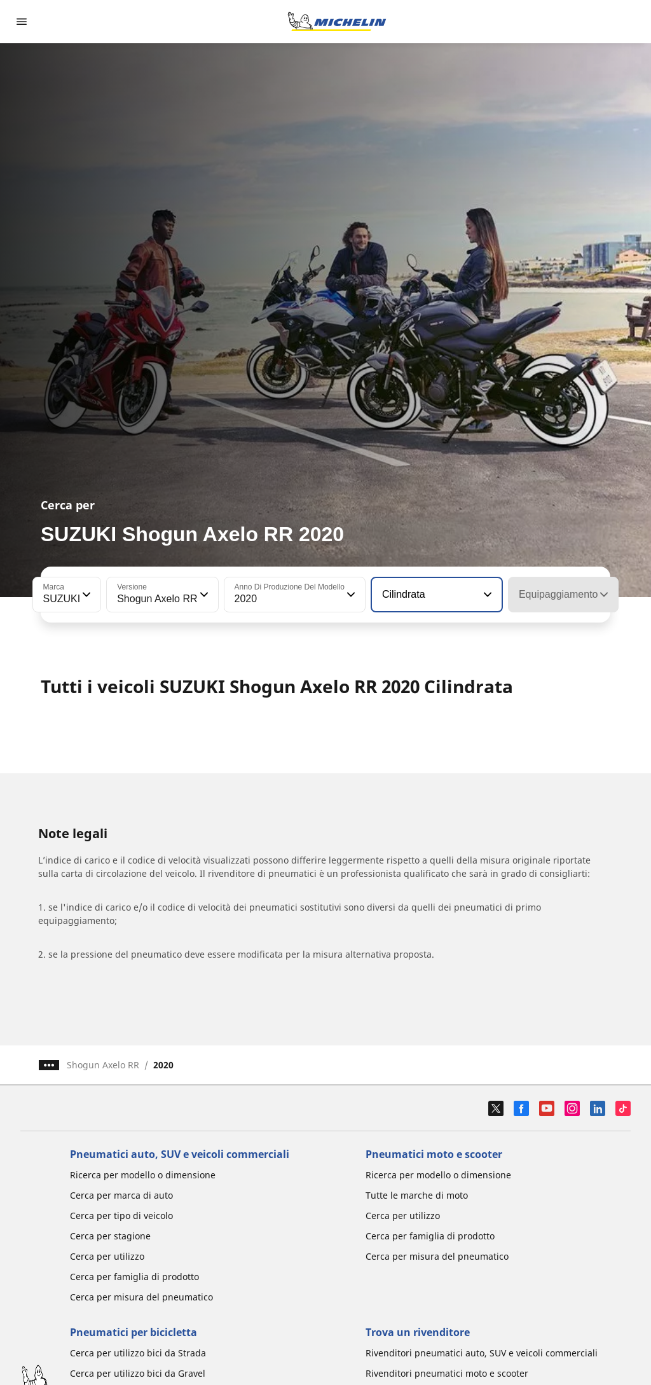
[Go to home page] (337, 21)
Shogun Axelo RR (103, 1065)
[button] (85, 594)
